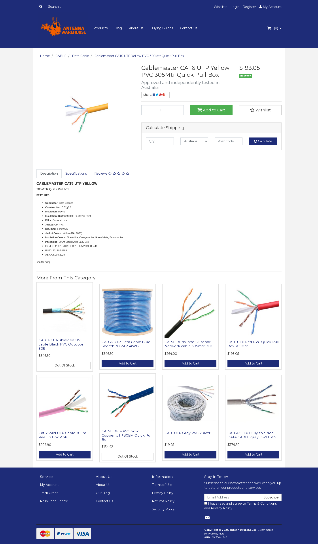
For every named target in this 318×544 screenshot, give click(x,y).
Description (49, 174)
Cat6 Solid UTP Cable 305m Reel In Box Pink (62, 435)
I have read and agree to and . (240, 506)
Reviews (111, 174)
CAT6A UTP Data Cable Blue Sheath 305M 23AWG (126, 344)
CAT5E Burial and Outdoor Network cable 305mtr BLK (189, 344)
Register (249, 7)
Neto (221, 533)
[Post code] (228, 141)
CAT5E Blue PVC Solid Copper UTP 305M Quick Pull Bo (127, 435)
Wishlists (220, 7)
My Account (49, 485)
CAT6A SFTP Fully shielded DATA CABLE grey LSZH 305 (251, 435)
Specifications (76, 174)
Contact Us (188, 28)
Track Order (49, 493)
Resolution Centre (54, 501)
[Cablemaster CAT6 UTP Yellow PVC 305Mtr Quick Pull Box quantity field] (162, 110)
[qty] (160, 141)
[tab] (49, 173)
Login (235, 7)
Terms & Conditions (262, 504)
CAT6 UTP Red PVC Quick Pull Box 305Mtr (253, 344)
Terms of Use (162, 485)
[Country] (194, 141)
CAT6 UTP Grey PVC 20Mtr (187, 433)
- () (273, 28)
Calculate (263, 141)
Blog (118, 28)
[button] (260, 110)
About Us (136, 28)
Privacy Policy (162, 493)
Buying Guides (161, 28)
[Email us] (207, 517)
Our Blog (103, 493)
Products (100, 28)
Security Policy (163, 509)
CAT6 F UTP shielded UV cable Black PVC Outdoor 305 (61, 344)
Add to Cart (211, 110)
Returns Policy (163, 501)
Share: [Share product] (154, 94)
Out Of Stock (65, 365)
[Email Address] (232, 497)
